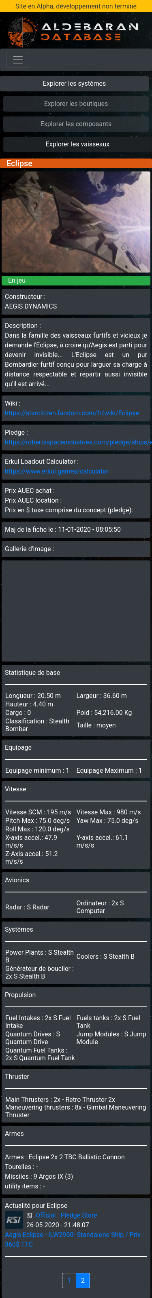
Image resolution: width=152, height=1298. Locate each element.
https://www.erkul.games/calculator (57, 471)
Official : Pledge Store (66, 1215)
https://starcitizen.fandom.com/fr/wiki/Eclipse (72, 413)
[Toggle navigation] (17, 60)
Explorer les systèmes (74, 83)
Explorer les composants (76, 124)
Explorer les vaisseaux (77, 144)
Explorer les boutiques (76, 104)
